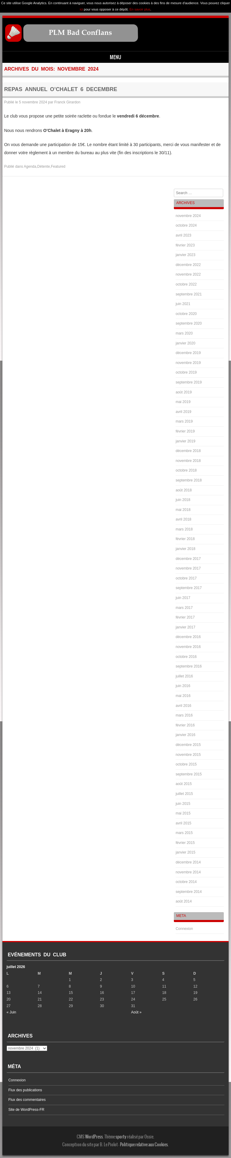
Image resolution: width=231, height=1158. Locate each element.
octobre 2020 (186, 314)
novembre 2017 (188, 568)
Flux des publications (25, 1090)
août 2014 (184, 901)
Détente (43, 166)
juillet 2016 (184, 676)
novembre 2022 (188, 274)
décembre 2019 (188, 353)
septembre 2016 (189, 666)
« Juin (11, 1012)
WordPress (94, 1136)
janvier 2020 (185, 343)
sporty (121, 1136)
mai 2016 (183, 696)
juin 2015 (183, 804)
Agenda (30, 166)
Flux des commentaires (27, 1100)
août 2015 (184, 784)
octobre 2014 (186, 882)
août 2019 (184, 392)
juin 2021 (183, 304)
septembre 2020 (189, 323)
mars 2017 (184, 608)
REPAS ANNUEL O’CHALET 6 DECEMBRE (60, 89)
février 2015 (185, 843)
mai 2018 (183, 510)
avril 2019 (183, 412)
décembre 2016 (188, 637)
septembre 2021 (189, 294)
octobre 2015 (186, 764)
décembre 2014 (188, 862)
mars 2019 (184, 421)
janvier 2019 (185, 441)
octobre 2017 (186, 578)
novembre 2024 (188, 216)
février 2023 (185, 245)
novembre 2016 (188, 647)
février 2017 (185, 617)
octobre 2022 (186, 284)
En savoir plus (139, 9)
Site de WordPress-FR (26, 1110)
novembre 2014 (188, 872)
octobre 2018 (186, 470)
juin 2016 (183, 686)
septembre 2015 (189, 774)
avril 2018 (183, 519)
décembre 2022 (188, 265)
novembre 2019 (188, 363)
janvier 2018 (185, 549)
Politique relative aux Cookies (144, 1144)
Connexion (184, 929)
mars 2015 (184, 833)
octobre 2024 (186, 225)
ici (81, 9)
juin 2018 (183, 500)
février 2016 (185, 725)
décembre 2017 (188, 559)
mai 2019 (183, 402)
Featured (58, 166)
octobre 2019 (186, 372)
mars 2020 (184, 333)
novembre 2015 (188, 755)
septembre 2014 (189, 892)
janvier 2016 (185, 735)
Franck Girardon (67, 102)
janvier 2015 (185, 852)
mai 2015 (183, 813)
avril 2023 (183, 235)
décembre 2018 (188, 451)
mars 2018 (184, 529)
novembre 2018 (188, 461)
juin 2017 (183, 598)
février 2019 (185, 431)
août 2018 (184, 490)
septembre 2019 (189, 382)
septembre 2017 (189, 588)
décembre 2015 (188, 745)
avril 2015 (183, 823)
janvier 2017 (185, 627)
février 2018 (185, 539)
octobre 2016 (186, 657)
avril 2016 (183, 706)
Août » (136, 1012)
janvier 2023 (185, 255)
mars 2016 (184, 715)
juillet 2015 (184, 794)
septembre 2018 (189, 480)
